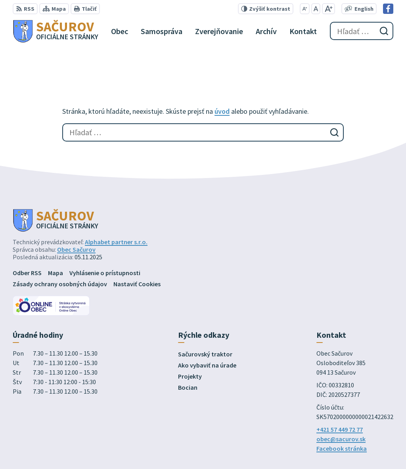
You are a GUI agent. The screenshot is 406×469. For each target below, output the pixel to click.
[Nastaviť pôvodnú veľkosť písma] (315, 8)
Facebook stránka (341, 448)
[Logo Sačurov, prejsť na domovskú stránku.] (55, 31)
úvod (222, 111)
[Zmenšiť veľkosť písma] (305, 8)
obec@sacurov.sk (341, 439)
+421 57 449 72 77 (339, 429)
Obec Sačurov (76, 249)
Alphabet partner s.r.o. (116, 242)
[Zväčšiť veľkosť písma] (328, 8)
